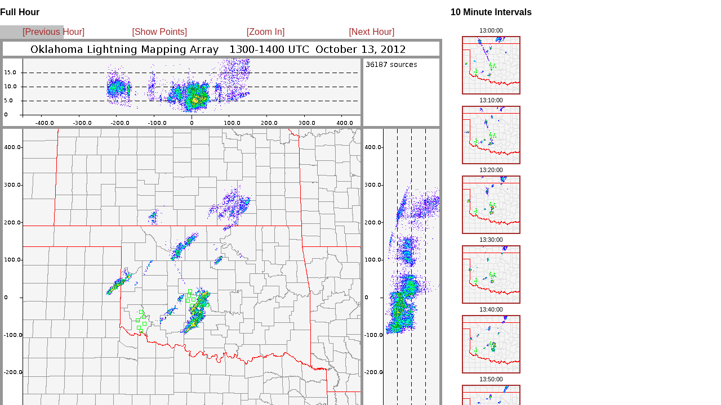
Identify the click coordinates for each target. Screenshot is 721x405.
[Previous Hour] (53, 32)
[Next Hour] (371, 32)
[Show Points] (159, 32)
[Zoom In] (266, 32)
